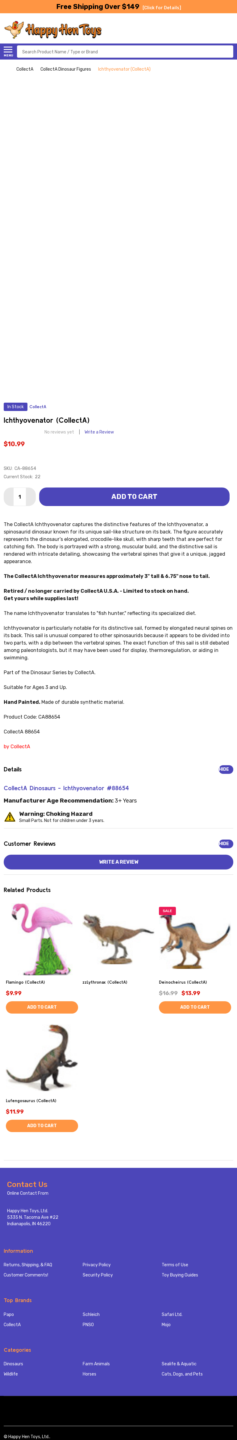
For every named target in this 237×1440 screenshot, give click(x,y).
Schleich (91, 1314)
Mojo (166, 1324)
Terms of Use (175, 1265)
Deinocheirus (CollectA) (183, 982)
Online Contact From (27, 1193)
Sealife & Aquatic (179, 1364)
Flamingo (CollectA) (25, 982)
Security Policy (98, 1275)
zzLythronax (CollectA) (104, 982)
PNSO (88, 1324)
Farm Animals (96, 1364)
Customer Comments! (26, 1275)
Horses (89, 1374)
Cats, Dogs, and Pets (182, 1374)
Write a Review (99, 432)
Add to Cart (134, 496)
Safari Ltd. (172, 1314)
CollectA (12, 1324)
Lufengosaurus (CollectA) (31, 1100)
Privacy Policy (97, 1265)
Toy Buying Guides (180, 1275)
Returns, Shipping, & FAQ (28, 1265)
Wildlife (11, 1374)
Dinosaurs (13, 1364)
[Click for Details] (162, 7)
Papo (9, 1314)
